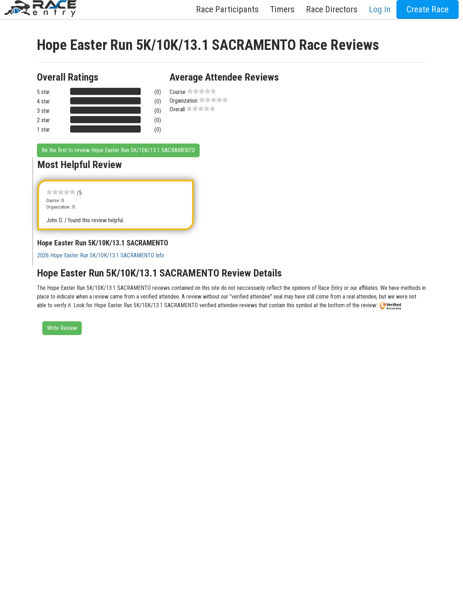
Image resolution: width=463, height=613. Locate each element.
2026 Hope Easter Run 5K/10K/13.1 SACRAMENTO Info (100, 255)
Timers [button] (282, 9)
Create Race (428, 9)
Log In (380, 9)
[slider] (201, 91)
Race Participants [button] (227, 9)
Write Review (62, 328)
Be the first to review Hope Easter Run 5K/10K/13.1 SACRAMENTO (118, 150)
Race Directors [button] (331, 9)
